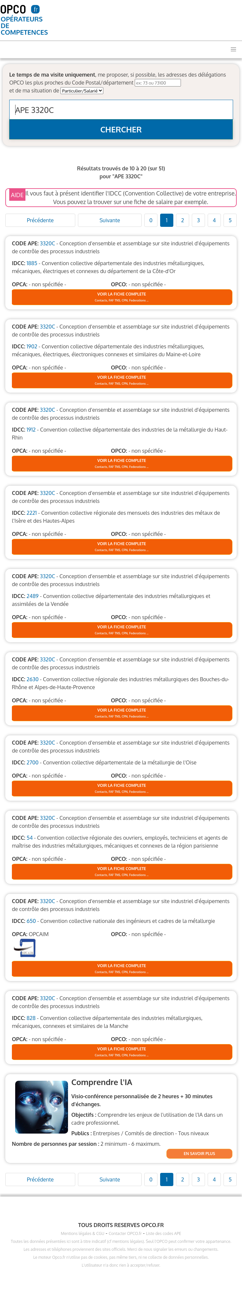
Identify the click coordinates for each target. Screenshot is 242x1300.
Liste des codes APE (163, 1233)
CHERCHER (121, 129)
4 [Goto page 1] (214, 220)
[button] (233, 49)
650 (31, 921)
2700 (32, 762)
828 (30, 1018)
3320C (47, 243)
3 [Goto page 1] (198, 220)
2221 (31, 512)
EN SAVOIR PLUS (199, 1153)
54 (29, 837)
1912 (31, 429)
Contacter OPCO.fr (125, 1233)
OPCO (13, 8)
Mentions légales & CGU (82, 1233)
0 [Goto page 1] (151, 220)
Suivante (109, 220)
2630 (32, 679)
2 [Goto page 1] (182, 220)
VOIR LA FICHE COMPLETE (121, 294)
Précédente (40, 220)
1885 (31, 263)
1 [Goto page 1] (167, 220)
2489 (32, 596)
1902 (31, 346)
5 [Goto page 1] (229, 220)
